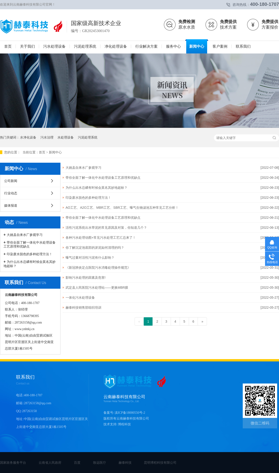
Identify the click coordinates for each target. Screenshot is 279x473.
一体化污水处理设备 (80, 297)
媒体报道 (10, 205)
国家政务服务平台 (13, 462)
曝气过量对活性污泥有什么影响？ (90, 257)
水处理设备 (65, 137)
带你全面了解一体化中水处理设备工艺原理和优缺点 (103, 177)
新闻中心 (55, 152)
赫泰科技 (125, 462)
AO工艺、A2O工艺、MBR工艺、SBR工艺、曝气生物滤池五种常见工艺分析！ (122, 207)
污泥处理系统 (87, 137)
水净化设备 (28, 137)
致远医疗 (99, 462)
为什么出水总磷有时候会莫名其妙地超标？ (96, 187)
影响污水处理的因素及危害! (86, 277)
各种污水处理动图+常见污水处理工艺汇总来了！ (101, 237)
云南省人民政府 (50, 462)
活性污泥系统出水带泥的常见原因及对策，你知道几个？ (106, 227)
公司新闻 (10, 181)
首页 (42, 152)
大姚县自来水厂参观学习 (83, 167)
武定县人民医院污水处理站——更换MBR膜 (97, 287)
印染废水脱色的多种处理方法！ (88, 197)
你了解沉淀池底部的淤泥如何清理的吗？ (95, 247)
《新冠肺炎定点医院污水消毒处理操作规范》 (98, 267)
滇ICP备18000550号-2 (130, 412)
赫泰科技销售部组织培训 (83, 307)
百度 (77, 462)
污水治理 (46, 137)
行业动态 (10, 193)
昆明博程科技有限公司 (160, 462)
